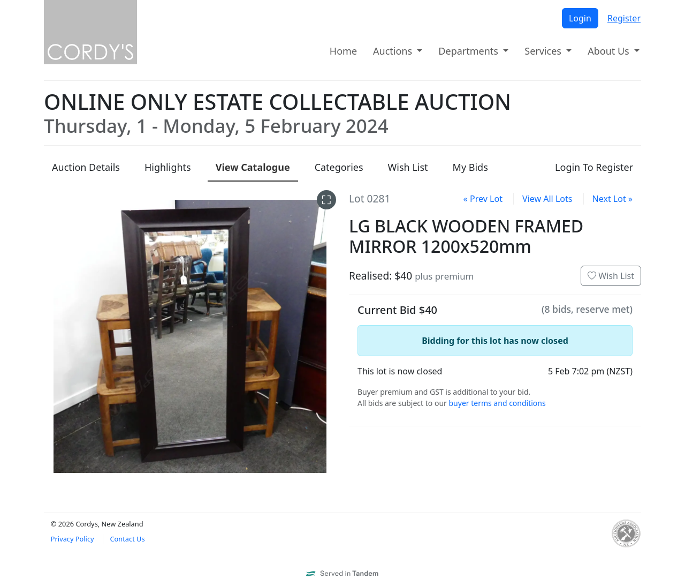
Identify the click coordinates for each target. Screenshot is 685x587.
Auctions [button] (394, 50)
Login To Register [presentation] (594, 167)
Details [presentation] (86, 167)
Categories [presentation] (339, 167)
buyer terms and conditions (496, 403)
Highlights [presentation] (167, 167)
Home (343, 50)
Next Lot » (612, 199)
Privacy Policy (72, 539)
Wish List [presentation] (408, 167)
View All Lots (547, 199)
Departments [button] (469, 50)
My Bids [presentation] (470, 167)
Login (580, 18)
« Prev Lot (483, 199)
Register (624, 18)
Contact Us (127, 539)
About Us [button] (609, 50)
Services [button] (544, 50)
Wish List (611, 276)
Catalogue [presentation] (253, 167)
